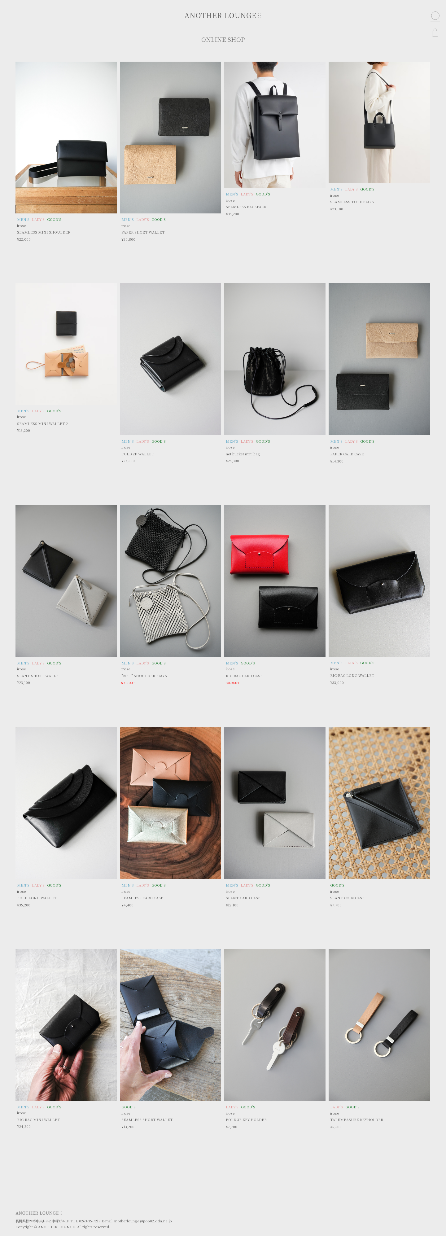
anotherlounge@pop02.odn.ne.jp (142, 1220)
